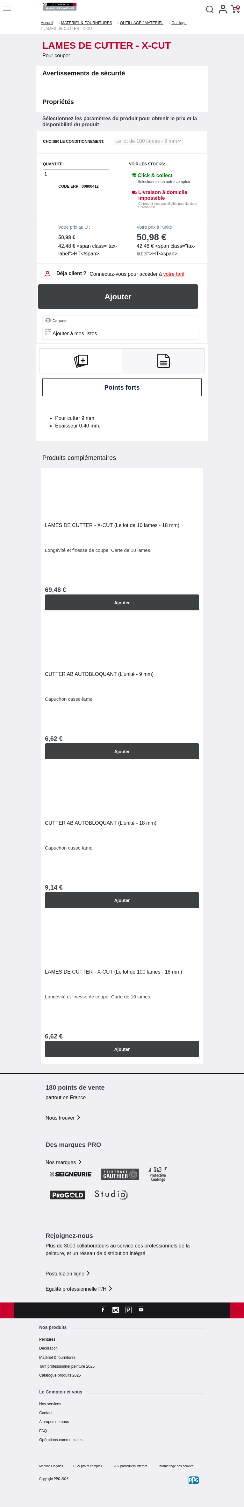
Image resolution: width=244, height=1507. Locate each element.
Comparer (56, 320)
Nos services (50, 1404)
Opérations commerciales (61, 1440)
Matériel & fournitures (57, 1357)
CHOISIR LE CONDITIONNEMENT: (73, 142)
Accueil (47, 23)
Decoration (48, 1348)
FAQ (43, 1431)
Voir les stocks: (147, 164)
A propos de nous (54, 1422)
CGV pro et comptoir (87, 1466)
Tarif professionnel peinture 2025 (67, 1366)
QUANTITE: (53, 164)
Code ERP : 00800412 (78, 186)
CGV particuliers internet (129, 1466)
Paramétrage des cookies (175, 1466)
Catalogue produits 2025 (60, 1375)
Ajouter (118, 296)
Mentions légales (51, 1466)
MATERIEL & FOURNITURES (86, 23)
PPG (57, 1479)
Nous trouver (63, 1118)
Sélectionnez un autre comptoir (164, 181)
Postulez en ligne (68, 1273)
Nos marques (64, 1162)
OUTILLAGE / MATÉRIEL (141, 23)
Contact (45, 1413)
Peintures (47, 1339)
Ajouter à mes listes (71, 332)
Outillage (178, 23)
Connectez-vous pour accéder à (137, 274)
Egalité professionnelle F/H (79, 1289)
